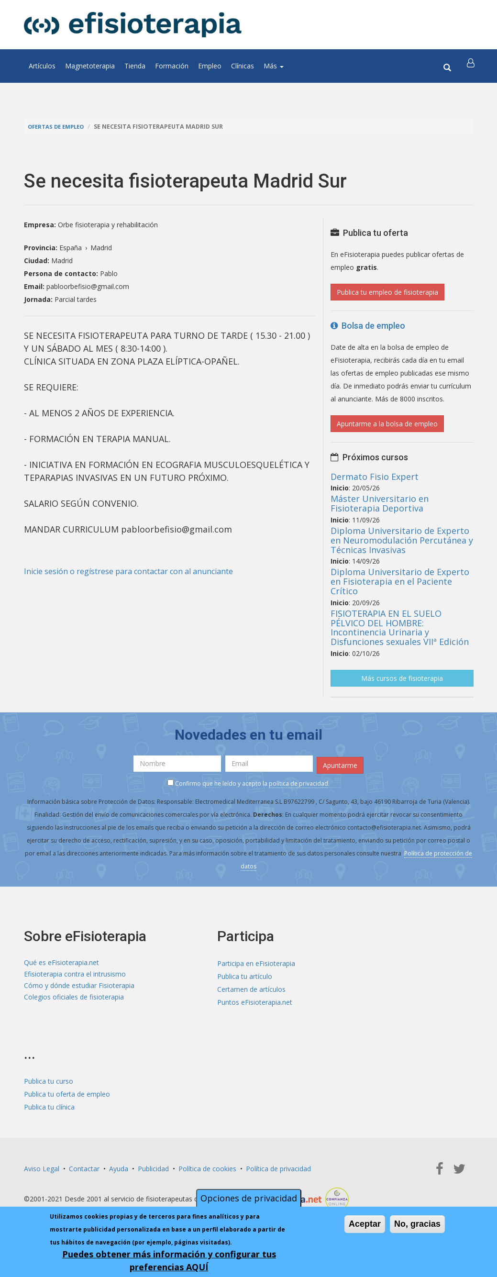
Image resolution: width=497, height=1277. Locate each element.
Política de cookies (207, 1166)
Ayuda (118, 1166)
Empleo (209, 65)
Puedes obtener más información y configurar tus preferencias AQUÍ (169, 1260)
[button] (472, 66)
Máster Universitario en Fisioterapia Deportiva (380, 503)
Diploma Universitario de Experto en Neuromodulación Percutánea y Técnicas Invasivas (402, 540)
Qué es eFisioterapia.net (61, 961)
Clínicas (242, 65)
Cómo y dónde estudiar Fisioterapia (79, 986)
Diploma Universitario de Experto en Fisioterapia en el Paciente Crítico (400, 581)
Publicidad (153, 1166)
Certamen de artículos (251, 986)
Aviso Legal (41, 1166)
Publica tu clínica (49, 1104)
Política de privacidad (278, 1166)
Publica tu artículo (244, 973)
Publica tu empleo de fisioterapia (387, 292)
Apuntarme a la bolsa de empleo (387, 423)
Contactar (84, 1166)
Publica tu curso (48, 1078)
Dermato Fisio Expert (375, 476)
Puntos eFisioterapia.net (254, 999)
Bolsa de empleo (368, 326)
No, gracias (417, 1224)
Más (274, 65)
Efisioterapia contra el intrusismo (75, 973)
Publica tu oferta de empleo (67, 1091)
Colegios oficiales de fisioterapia (74, 999)
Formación (171, 65)
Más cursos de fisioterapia (402, 678)
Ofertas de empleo (59, 126)
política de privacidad (298, 781)
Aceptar (365, 1224)
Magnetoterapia (90, 65)
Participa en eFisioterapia (256, 961)
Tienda (134, 65)
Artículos (42, 65)
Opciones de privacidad (248, 1198)
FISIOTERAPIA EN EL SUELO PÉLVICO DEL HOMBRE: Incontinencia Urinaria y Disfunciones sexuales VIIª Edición (400, 627)
